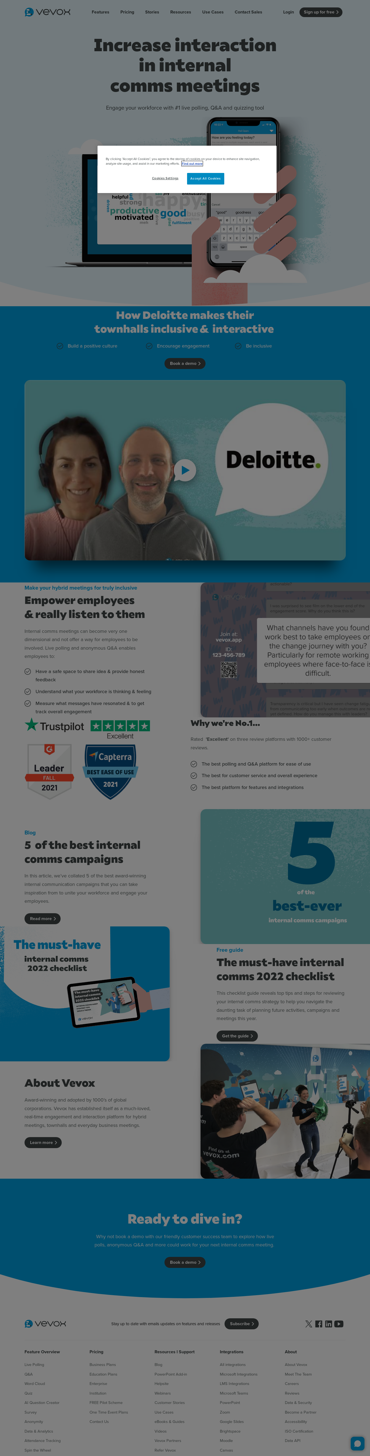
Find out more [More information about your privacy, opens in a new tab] (192, 163)
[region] (187, 169)
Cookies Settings (165, 178)
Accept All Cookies (205, 178)
